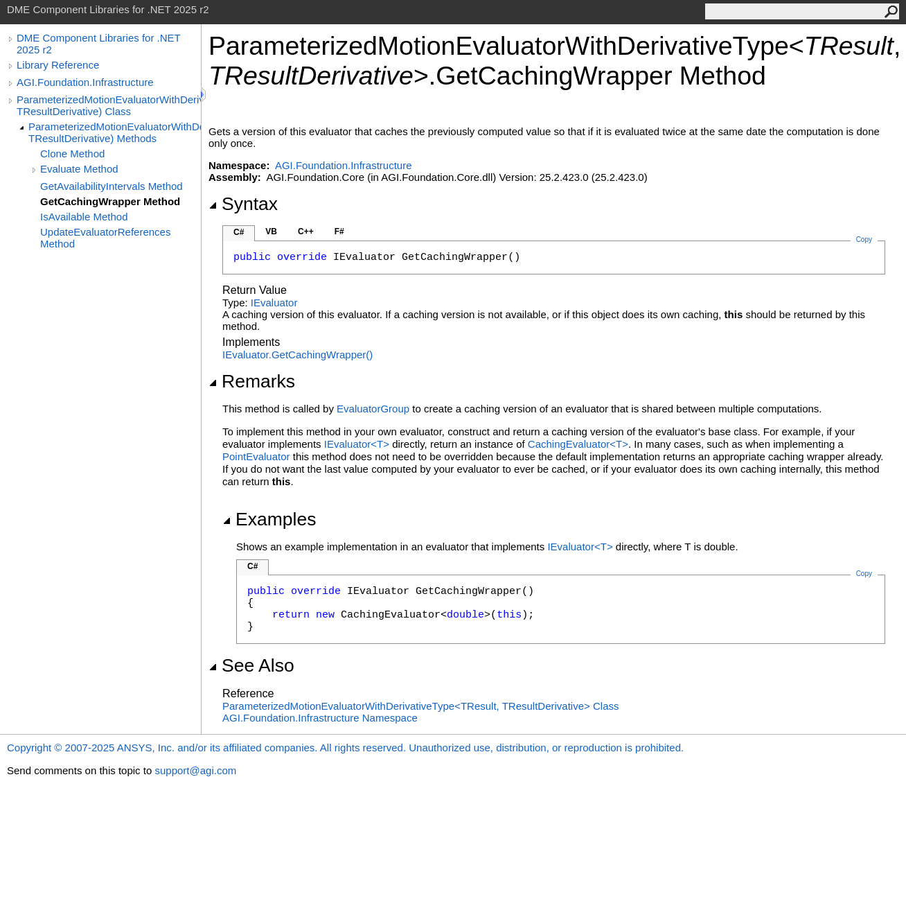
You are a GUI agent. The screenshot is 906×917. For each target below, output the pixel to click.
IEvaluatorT (358, 444)
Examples (269, 519)
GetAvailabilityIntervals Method (111, 186)
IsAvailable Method (83, 216)
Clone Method (72, 153)
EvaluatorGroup (373, 408)
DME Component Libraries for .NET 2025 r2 (98, 43)
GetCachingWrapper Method (110, 201)
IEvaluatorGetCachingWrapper (297, 354)
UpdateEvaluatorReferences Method (105, 238)
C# (238, 232)
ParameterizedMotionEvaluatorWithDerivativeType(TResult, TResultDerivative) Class (109, 105)
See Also (251, 665)
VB (271, 231)
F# (339, 231)
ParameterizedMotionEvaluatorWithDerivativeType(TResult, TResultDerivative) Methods (114, 132)
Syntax (243, 203)
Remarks (251, 381)
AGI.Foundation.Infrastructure (85, 82)
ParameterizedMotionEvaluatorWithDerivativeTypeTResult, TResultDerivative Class (420, 706)
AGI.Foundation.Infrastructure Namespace (320, 718)
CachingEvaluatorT (578, 444)
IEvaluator (274, 302)
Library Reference (58, 65)
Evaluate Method (79, 169)
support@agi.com (195, 770)
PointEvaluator (256, 456)
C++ (306, 231)
